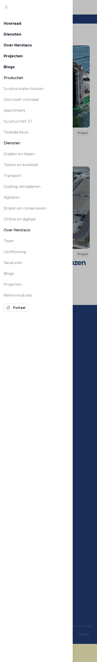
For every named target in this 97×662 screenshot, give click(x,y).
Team (9, 241)
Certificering (15, 252)
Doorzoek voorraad (21, 99)
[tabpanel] (36, 164)
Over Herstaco (18, 45)
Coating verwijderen (22, 186)
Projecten (13, 56)
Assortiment (14, 110)
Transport (13, 176)
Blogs (9, 67)
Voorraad (12, 23)
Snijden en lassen (19, 154)
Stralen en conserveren (25, 208)
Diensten (12, 34)
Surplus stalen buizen (24, 89)
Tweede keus (16, 132)
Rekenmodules (18, 295)
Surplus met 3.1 (18, 121)
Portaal (15, 308)
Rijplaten (12, 197)
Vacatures (13, 263)
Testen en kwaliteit (21, 165)
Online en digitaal (20, 219)
